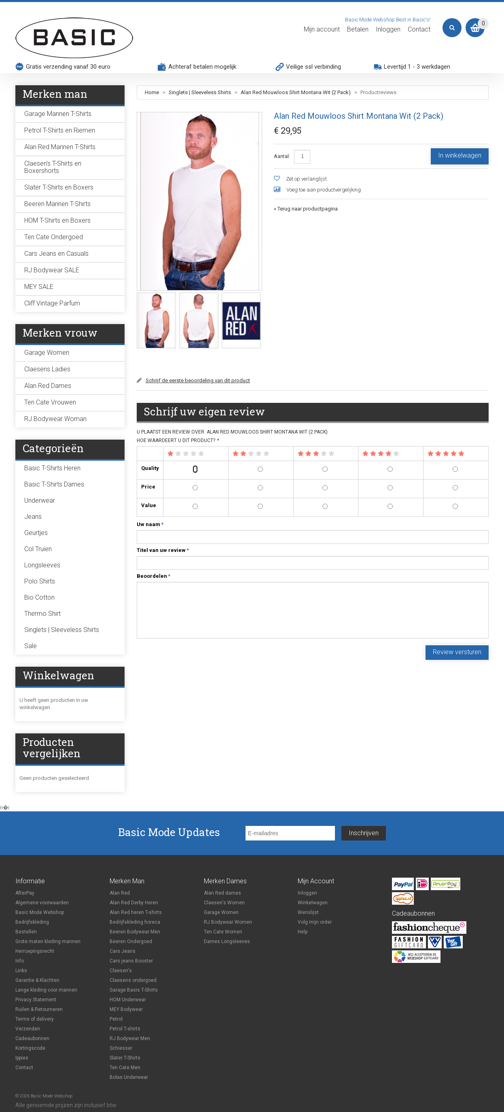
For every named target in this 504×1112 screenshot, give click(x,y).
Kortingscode (30, 1048)
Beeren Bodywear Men (135, 932)
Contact (419, 29)
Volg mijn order (315, 922)
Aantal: (282, 156)
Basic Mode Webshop (39, 912)
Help (302, 932)
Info (19, 961)
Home (152, 92)
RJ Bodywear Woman (55, 419)
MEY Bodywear (126, 1009)
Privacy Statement (35, 999)
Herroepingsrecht (34, 951)
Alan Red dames (222, 893)
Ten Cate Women (223, 932)
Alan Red (120, 893)
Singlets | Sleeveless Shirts (200, 92)
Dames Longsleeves (227, 941)
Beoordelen (152, 576)
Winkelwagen (313, 903)
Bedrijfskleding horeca (135, 922)
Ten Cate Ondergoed (53, 237)
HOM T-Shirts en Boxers (57, 220)
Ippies (21, 1058)
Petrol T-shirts (125, 1029)
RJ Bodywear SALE (51, 270)
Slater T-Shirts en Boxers (58, 187)
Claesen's (121, 970)
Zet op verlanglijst (306, 179)
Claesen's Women (224, 903)
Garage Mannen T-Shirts (57, 114)
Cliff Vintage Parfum (52, 303)
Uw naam (148, 524)
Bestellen (26, 932)
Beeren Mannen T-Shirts (57, 204)
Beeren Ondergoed (131, 941)
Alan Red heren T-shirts (136, 912)
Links (21, 970)
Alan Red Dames (47, 386)
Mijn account (322, 29)
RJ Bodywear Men (130, 1038)
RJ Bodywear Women (228, 922)
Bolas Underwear (129, 1077)
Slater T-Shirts (125, 1058)
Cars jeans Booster (131, 961)
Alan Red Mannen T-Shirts (59, 147)
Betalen (357, 29)
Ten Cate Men (125, 1067)
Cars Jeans (123, 951)
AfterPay (24, 893)
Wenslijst (308, 912)
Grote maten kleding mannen (47, 941)
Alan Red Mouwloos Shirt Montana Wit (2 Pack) (296, 92)
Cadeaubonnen (32, 1038)
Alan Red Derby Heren (134, 903)
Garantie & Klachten (37, 980)
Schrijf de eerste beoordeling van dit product (198, 380)
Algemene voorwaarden (42, 903)
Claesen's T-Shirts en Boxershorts (52, 167)
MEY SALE (38, 287)
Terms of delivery (34, 1019)
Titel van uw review (161, 550)
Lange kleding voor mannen (46, 990)
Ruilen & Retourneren (39, 1009)
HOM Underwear (128, 999)
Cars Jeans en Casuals (56, 253)
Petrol (116, 1019)
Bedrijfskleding (32, 922)
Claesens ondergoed (133, 980)
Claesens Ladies (47, 369)
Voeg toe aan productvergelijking (323, 190)
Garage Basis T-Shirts (134, 990)
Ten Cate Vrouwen (50, 402)
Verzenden (27, 1029)
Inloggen (388, 29)
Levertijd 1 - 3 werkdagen (417, 66)
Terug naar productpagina (306, 209)
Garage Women (46, 352)
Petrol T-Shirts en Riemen (59, 130)
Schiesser (121, 1048)
